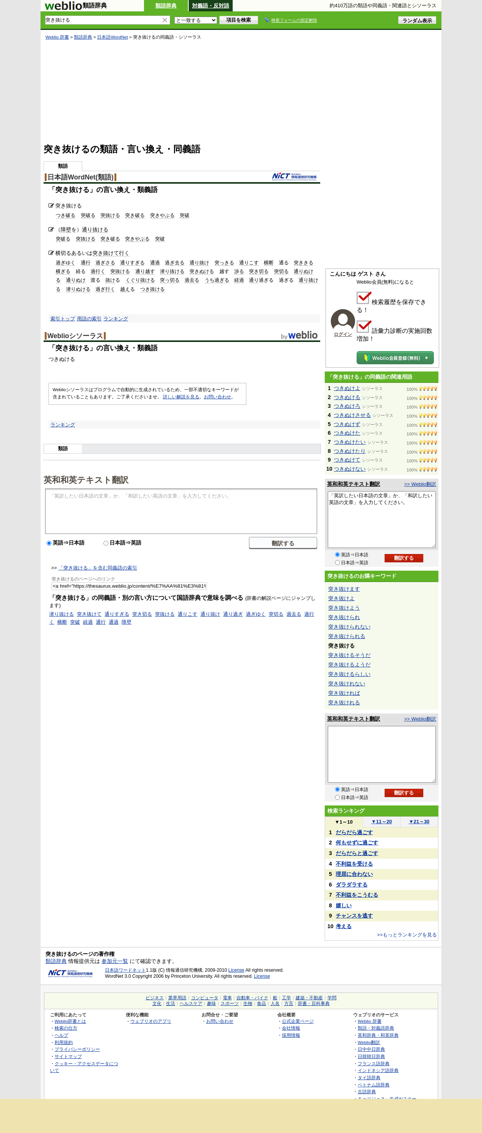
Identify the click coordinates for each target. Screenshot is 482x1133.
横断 (269, 262)
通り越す (145, 271)
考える (344, 926)
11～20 (381, 821)
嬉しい (344, 905)
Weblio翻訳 (369, 1042)
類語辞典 (166, 6)
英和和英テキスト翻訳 (86, 479)
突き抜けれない (346, 683)
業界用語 (177, 998)
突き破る (135, 215)
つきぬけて (347, 460)
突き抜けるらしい (349, 674)
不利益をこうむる (357, 895)
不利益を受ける (354, 864)
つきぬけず (347, 424)
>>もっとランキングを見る (407, 935)
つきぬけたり (350, 451)
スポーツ (230, 1003)
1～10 (343, 822)
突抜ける (110, 215)
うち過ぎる (217, 280)
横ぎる (63, 271)
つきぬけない (350, 469)
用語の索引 (89, 318)
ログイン (343, 334)
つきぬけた (347, 433)
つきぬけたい (350, 442)
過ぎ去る (175, 262)
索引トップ (62, 318)
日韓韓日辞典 (371, 1056)
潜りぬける (78, 289)
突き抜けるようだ (349, 665)
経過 (239, 280)
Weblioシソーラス (75, 336)
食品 (261, 1003)
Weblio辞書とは (70, 1021)
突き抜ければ (344, 693)
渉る (239, 271)
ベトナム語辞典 (374, 1084)
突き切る (259, 271)
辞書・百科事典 (314, 1003)
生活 (170, 1003)
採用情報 (291, 1035)
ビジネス (155, 998)
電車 (227, 998)
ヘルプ (61, 1035)
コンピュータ (204, 998)
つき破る (65, 215)
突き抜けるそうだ (349, 655)
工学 (286, 998)
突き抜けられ (344, 617)
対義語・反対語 (210, 6)
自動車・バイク (252, 998)
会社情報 (291, 1027)
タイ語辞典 (369, 1077)
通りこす (249, 262)
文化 (156, 1003)
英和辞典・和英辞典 (378, 1035)
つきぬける (347, 397)
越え (125, 289)
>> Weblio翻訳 (420, 484)
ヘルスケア (191, 1003)
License (236, 970)
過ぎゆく (65, 262)
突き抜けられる (346, 636)
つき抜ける (152, 289)
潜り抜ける (172, 271)
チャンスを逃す (354, 916)
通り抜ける (95, 229)
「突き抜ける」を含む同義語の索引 (97, 568)
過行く (98, 271)
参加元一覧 (115, 961)
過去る (192, 280)
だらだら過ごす (354, 832)
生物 (247, 1003)
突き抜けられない (349, 627)
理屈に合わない (354, 874)
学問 (331, 998)
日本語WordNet (112, 37)
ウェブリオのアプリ (150, 1021)
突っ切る (170, 280)
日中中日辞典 (371, 1049)
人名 (275, 1003)
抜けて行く (116, 253)
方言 (288, 1003)
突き (97, 253)
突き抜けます (344, 589)
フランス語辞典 (374, 1063)
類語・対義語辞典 (376, 1027)
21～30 (419, 821)
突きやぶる (162, 215)
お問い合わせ (217, 397)
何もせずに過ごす (357, 843)
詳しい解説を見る (181, 397)
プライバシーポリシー (77, 1049)
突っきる (224, 262)
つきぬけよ (347, 388)
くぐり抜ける (140, 280)
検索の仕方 (66, 1027)
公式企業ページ (298, 1021)
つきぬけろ (347, 406)
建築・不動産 (309, 998)
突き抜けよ (341, 598)
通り (254, 280)
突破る (88, 215)
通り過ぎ (233, 614)
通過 (155, 262)
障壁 (66, 229)
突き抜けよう (344, 608)
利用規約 (64, 1042)
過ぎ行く (105, 289)
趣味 (211, 1003)
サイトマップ (68, 1056)
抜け (110, 280)
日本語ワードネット (125, 970)
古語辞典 (367, 1091)
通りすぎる (132, 262)
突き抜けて (89, 614)
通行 (86, 262)
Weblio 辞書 (57, 37)
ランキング (115, 318)
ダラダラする (352, 885)
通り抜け (199, 262)
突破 (184, 215)
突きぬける (201, 271)
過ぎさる (105, 262)
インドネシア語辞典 (378, 1070)
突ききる (303, 262)
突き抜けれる (344, 702)
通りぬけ (76, 280)
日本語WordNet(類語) (80, 177)
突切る (281, 271)
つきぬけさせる (352, 415)
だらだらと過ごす (357, 853)
